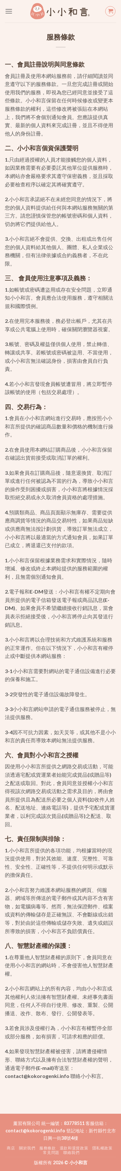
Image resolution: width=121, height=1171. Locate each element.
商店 (11, 1148)
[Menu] (9, 11)
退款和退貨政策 (74, 1148)
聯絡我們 (71, 1152)
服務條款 (47, 1148)
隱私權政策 (102, 1148)
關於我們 (27, 1148)
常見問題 (51, 1152)
